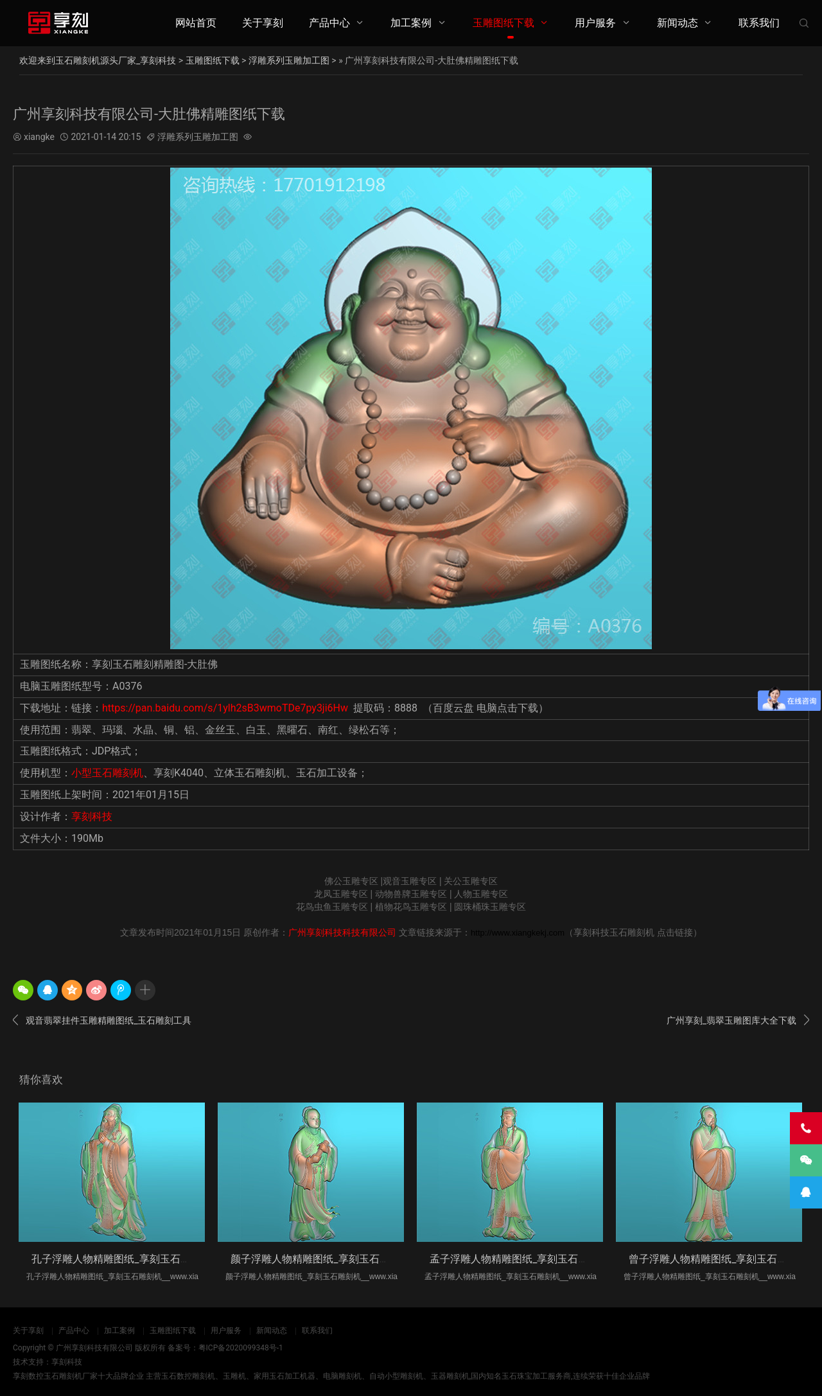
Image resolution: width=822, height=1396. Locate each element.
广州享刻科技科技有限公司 (342, 932)
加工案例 (411, 23)
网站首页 (195, 23)
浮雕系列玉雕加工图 (289, 60)
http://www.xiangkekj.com (517, 933)
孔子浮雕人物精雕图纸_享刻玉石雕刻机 (121, 1259)
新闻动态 (677, 23)
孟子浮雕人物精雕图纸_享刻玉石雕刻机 (519, 1259)
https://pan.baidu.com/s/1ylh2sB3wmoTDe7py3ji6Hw (225, 708)
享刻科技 (91, 816)
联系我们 (759, 23)
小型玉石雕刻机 (107, 773)
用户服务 (595, 23)
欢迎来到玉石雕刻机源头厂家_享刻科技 (97, 60)
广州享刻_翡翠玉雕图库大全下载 (738, 1020)
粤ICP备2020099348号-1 (240, 1347)
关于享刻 (262, 23)
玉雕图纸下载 (503, 23)
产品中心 (329, 23)
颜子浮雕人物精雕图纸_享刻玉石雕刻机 (320, 1259)
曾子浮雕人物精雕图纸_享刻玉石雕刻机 (718, 1259)
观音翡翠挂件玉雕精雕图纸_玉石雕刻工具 (102, 1020)
